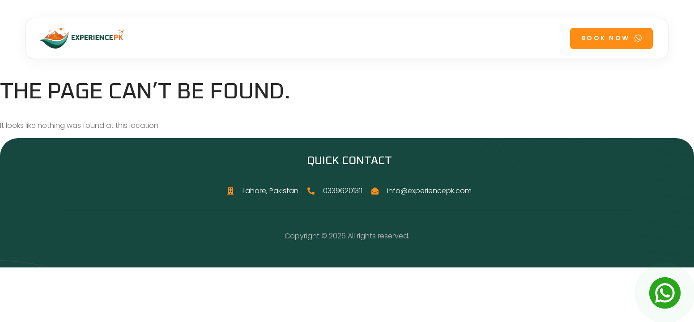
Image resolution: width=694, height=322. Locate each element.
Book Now (611, 38)
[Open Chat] (665, 293)
